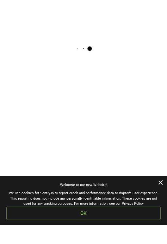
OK (83, 213)
